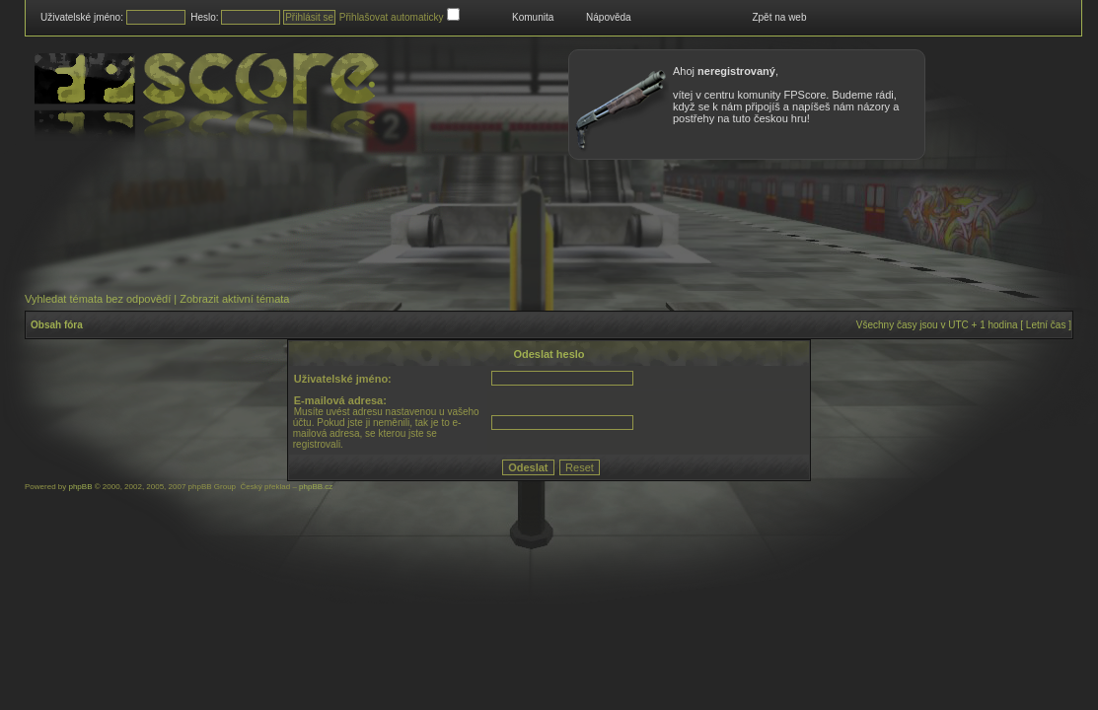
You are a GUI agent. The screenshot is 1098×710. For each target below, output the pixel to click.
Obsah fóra (57, 325)
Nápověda (608, 17)
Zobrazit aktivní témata (234, 299)
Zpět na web (779, 17)
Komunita (532, 17)
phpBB (80, 486)
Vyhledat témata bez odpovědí (98, 299)
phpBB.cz (315, 486)
